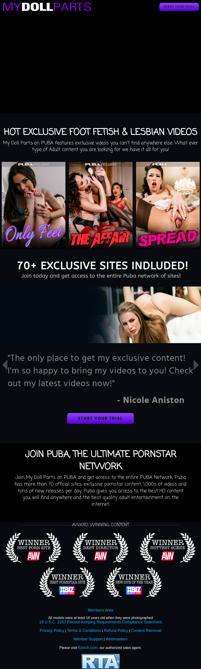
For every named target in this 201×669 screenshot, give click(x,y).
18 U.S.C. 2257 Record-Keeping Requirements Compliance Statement (100, 622)
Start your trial (179, 6)
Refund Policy (116, 630)
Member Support (88, 639)
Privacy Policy (52, 630)
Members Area (100, 610)
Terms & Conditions (84, 630)
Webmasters (117, 639)
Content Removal (146, 630)
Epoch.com (88, 647)
